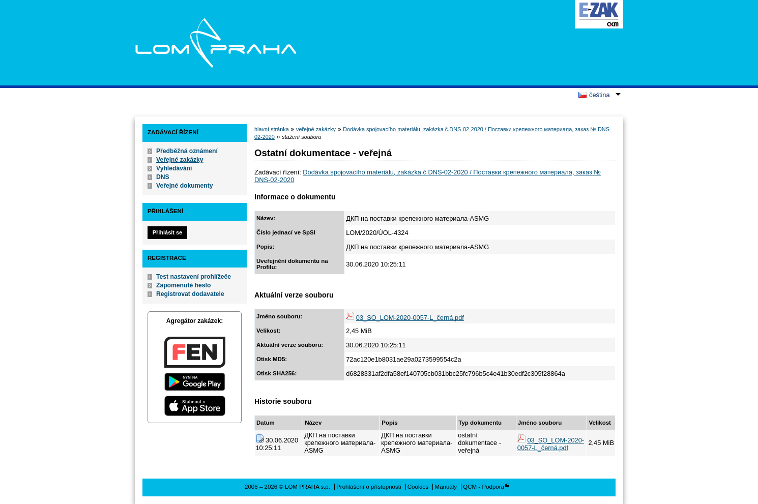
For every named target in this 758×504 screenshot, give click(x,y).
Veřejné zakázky (179, 159)
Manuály (446, 487)
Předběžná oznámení (187, 151)
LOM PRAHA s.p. (215, 43)
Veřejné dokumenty (184, 185)
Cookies (418, 487)
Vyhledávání (174, 168)
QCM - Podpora (483, 487)
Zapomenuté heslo (183, 285)
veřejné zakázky (316, 129)
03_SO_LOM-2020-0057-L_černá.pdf (410, 317)
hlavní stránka (271, 129)
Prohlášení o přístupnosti (368, 487)
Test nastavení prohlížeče (193, 276)
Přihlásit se (167, 232)
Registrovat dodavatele (190, 294)
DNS (162, 177)
